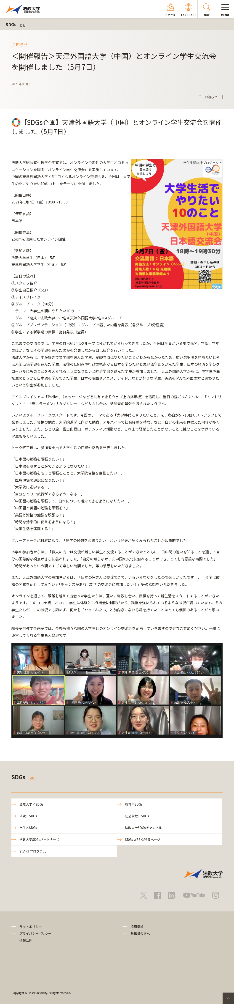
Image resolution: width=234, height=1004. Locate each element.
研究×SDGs (28, 816)
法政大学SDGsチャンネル (143, 827)
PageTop (228, 998)
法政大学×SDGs (31, 804)
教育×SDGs (134, 804)
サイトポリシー (30, 926)
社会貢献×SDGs (137, 816)
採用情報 (137, 926)
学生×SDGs (28, 827)
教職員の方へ (140, 933)
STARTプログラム (32, 851)
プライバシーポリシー (35, 933)
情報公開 (25, 940)
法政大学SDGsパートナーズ (39, 839)
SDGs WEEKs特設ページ (142, 839)
